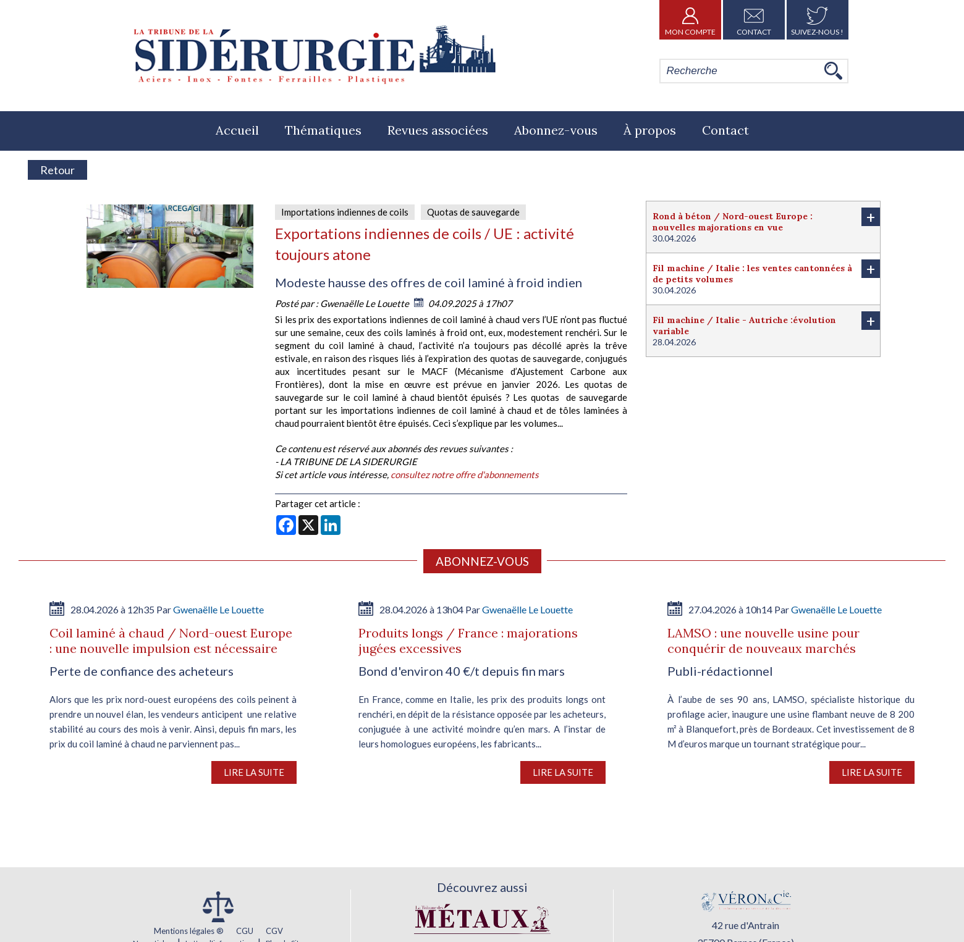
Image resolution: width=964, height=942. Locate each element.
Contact (754, 19)
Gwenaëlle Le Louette (365, 303)
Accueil (237, 130)
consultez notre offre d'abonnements (465, 474)
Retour (57, 170)
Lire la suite (254, 772)
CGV (274, 931)
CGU (244, 931)
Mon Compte (690, 19)
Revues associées (437, 130)
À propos (650, 130)
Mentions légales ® (189, 931)
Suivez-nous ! (817, 19)
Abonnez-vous (556, 130)
